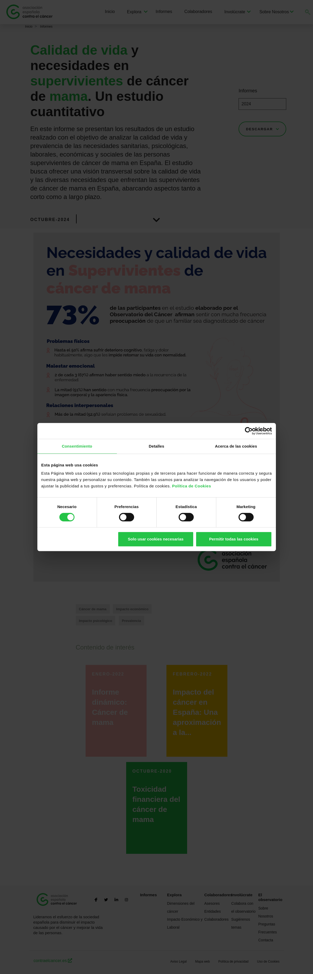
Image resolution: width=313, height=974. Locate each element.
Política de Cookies (191, 486)
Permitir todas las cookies (233, 539)
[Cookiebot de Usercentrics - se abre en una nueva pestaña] (249, 431)
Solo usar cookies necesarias (155, 539)
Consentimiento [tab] (77, 446)
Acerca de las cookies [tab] (236, 446)
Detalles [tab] (156, 446)
